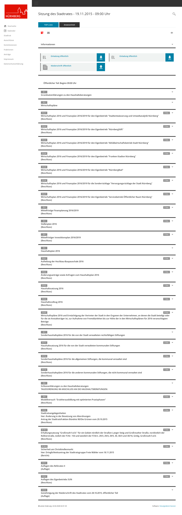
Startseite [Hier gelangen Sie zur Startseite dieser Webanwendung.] (10, 26)
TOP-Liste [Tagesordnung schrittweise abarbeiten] (48, 25)
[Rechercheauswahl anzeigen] (173, 14)
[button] (101, 57)
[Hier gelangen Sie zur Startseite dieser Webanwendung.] (16, 11)
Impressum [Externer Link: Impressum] (9, 59)
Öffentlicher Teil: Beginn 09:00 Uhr (59, 83)
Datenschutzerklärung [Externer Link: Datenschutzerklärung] (13, 64)
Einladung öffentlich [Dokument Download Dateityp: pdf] (59, 56)
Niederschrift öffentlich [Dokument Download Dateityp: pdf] (61, 66)
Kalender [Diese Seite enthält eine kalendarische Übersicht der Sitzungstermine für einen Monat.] (9, 30)
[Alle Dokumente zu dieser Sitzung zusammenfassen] (42, 33)
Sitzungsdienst (167, 506)
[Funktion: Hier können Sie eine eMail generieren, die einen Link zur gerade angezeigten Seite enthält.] (48, 33)
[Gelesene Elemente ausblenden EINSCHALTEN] (172, 33)
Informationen (48, 44)
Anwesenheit (69, 25)
